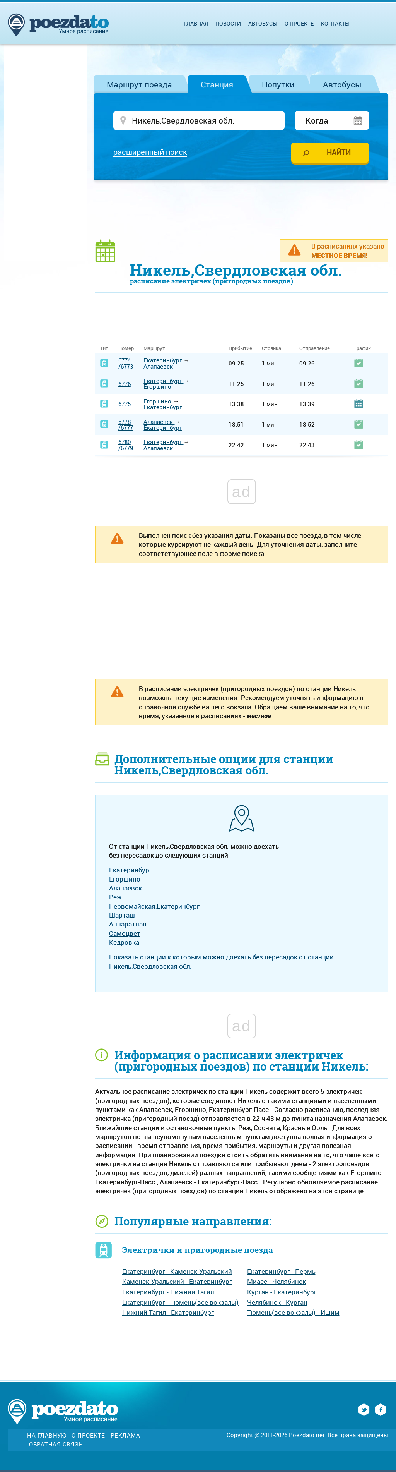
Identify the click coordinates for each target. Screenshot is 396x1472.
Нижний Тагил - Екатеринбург (168, 1313)
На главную (46, 1436)
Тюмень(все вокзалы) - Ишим (293, 1313)
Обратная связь (55, 1444)
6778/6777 (125, 425)
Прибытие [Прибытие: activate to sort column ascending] (240, 349)
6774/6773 (125, 364)
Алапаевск (158, 367)
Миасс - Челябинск (276, 1282)
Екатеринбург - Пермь (281, 1271)
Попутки (278, 84)
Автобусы (342, 84)
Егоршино (157, 387)
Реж (115, 897)
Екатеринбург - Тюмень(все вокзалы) (180, 1302)
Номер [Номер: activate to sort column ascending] (126, 349)
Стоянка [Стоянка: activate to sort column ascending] (271, 349)
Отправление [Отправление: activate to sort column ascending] (314, 349)
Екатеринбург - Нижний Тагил (168, 1292)
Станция (217, 84)
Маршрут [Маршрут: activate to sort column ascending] (154, 349)
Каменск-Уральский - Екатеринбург (177, 1282)
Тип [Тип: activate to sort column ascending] (104, 349)
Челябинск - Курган (277, 1302)
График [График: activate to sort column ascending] (362, 349)
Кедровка (124, 942)
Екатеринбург (163, 361)
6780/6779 (125, 445)
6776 (124, 384)
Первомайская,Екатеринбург (154, 906)
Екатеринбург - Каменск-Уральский (177, 1271)
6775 (124, 404)
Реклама (125, 1436)
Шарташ (122, 915)
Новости (228, 23)
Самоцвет (124, 933)
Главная (196, 23)
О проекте (299, 23)
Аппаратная (128, 924)
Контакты (335, 23)
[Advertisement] (241, 209)
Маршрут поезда (139, 84)
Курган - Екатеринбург (282, 1292)
